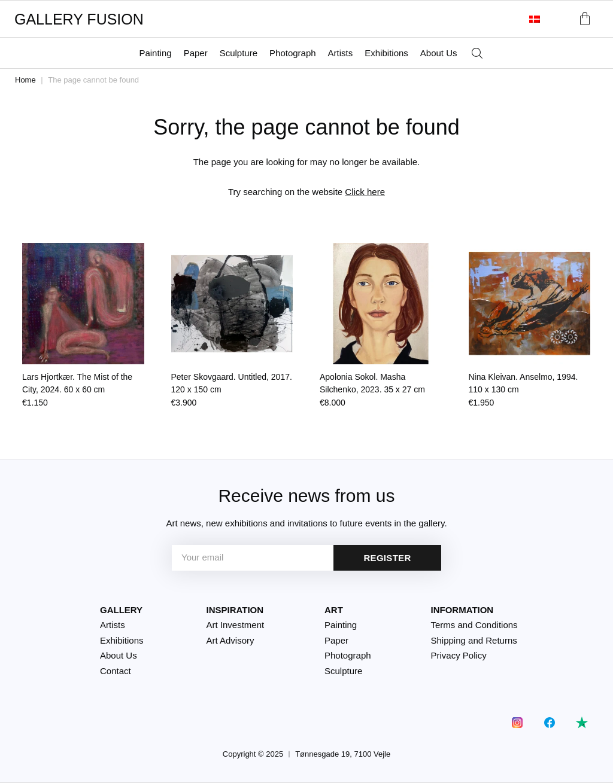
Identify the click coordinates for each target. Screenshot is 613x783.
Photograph (292, 53)
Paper (196, 53)
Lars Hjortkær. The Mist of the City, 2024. (77, 383)
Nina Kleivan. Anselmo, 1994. (523, 383)
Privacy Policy (459, 655)
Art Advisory (230, 640)
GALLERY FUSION (79, 19)
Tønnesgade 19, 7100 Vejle (342, 754)
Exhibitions (386, 53)
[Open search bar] (477, 53)
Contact (115, 671)
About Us (438, 53)
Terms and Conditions (474, 625)
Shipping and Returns (474, 640)
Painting (155, 53)
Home (25, 79)
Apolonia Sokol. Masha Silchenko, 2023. (372, 383)
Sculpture (238, 53)
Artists (340, 53)
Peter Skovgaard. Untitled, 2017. (231, 383)
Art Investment (236, 625)
